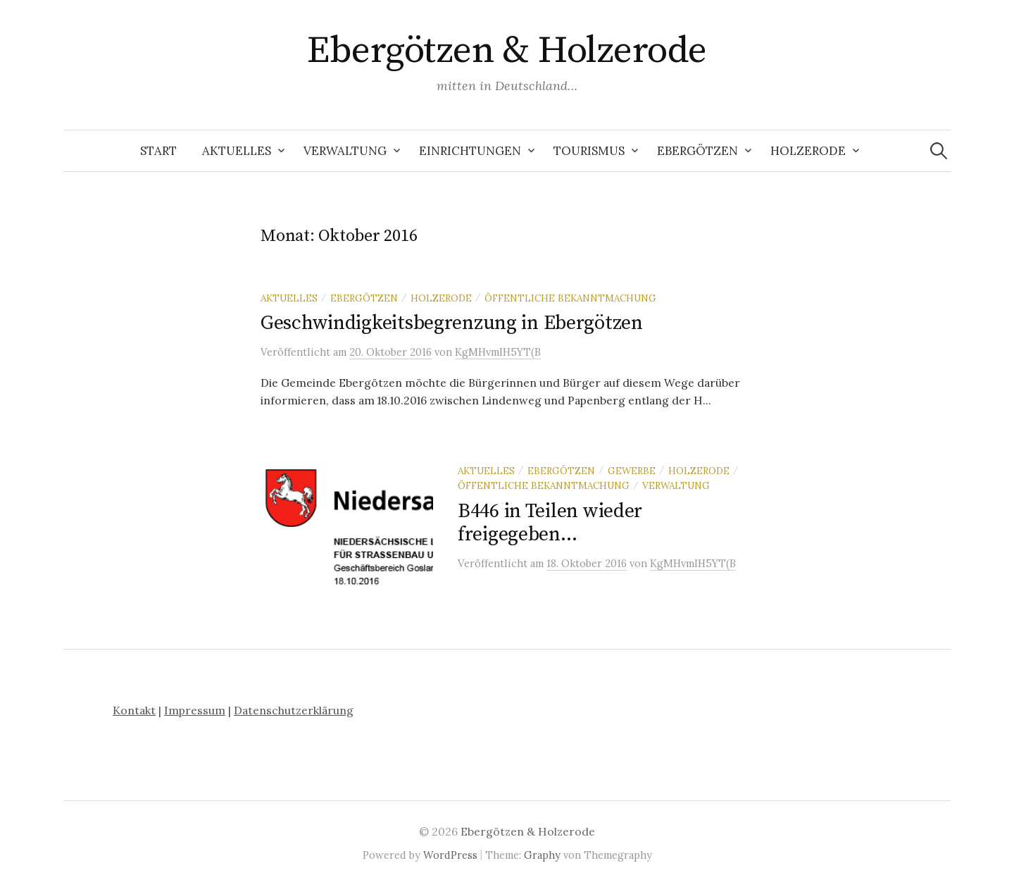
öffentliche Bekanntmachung (570, 298)
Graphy (542, 855)
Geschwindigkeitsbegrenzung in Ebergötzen (452, 323)
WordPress (450, 855)
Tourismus (589, 151)
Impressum (194, 710)
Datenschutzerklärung (293, 710)
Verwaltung (345, 151)
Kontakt (134, 710)
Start (158, 151)
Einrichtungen (470, 151)
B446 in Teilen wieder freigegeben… (550, 523)
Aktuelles (236, 151)
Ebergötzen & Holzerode (506, 51)
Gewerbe (632, 470)
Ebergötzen (697, 151)
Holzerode (808, 151)
